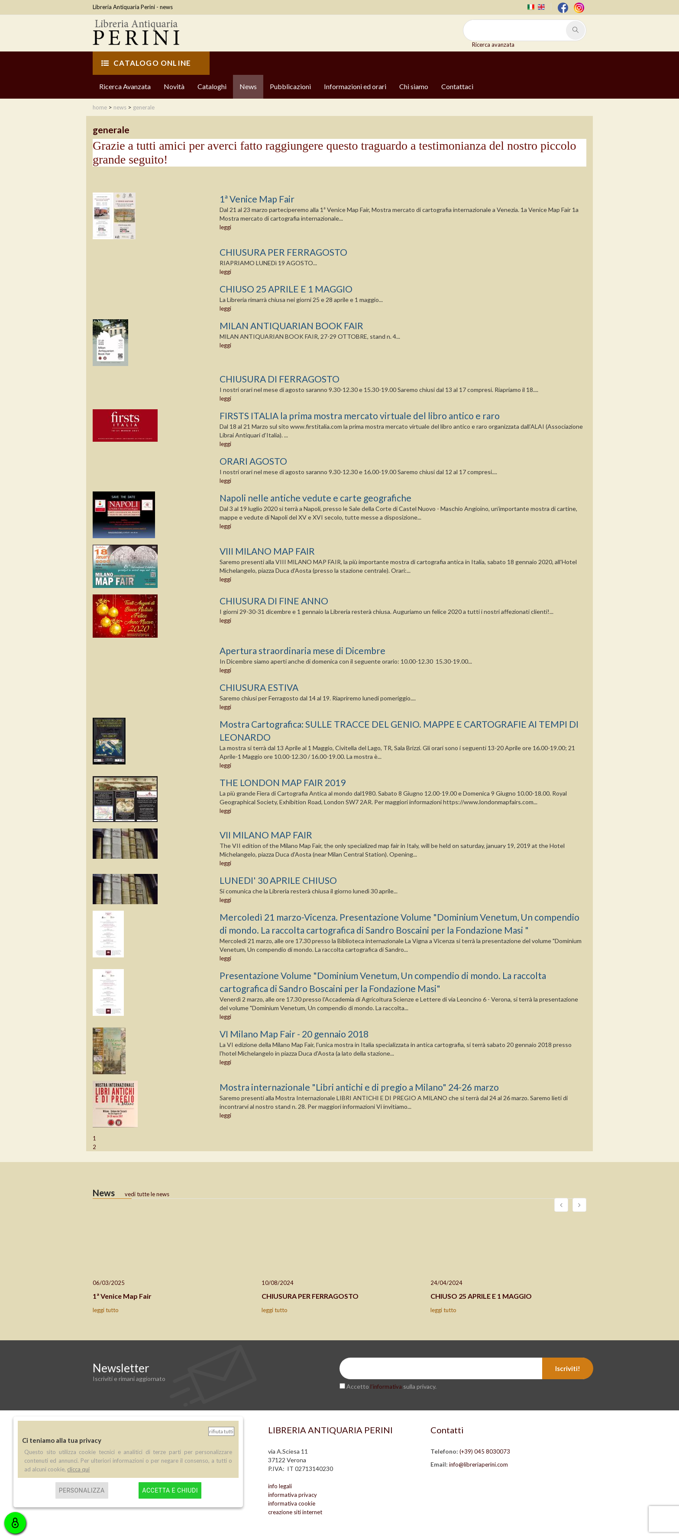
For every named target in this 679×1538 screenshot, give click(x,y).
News (248, 86)
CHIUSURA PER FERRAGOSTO (283, 252)
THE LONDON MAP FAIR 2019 (283, 782)
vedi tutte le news (147, 1194)
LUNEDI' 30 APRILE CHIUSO (278, 880)
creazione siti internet (295, 1512)
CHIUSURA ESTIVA (259, 687)
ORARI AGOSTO (253, 461)
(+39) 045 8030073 (484, 1451)
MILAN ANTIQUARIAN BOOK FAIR (291, 325)
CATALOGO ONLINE (146, 62)
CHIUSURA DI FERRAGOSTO (280, 378)
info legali (280, 1486)
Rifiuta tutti (221, 1431)
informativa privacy (292, 1494)
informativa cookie (291, 1503)
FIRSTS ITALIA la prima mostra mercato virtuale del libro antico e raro (360, 415)
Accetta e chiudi (170, 1490)
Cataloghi (211, 86)
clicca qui (78, 1469)
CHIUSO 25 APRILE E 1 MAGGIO (286, 288)
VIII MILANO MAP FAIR (267, 551)
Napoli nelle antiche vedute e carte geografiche (315, 497)
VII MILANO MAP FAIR (266, 834)
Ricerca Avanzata (125, 86)
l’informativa (386, 1386)
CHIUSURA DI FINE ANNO (274, 600)
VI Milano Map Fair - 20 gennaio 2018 (294, 1033)
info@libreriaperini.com (478, 1464)
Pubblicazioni (290, 86)
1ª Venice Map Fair (257, 198)
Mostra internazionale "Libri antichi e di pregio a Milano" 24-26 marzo (359, 1087)
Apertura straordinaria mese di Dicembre (302, 650)
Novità (174, 86)
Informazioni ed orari (355, 86)
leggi (225, 227)
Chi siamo (413, 86)
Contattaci (457, 86)
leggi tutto (106, 1310)
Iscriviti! (567, 1368)
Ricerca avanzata (493, 44)
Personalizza (81, 1490)
